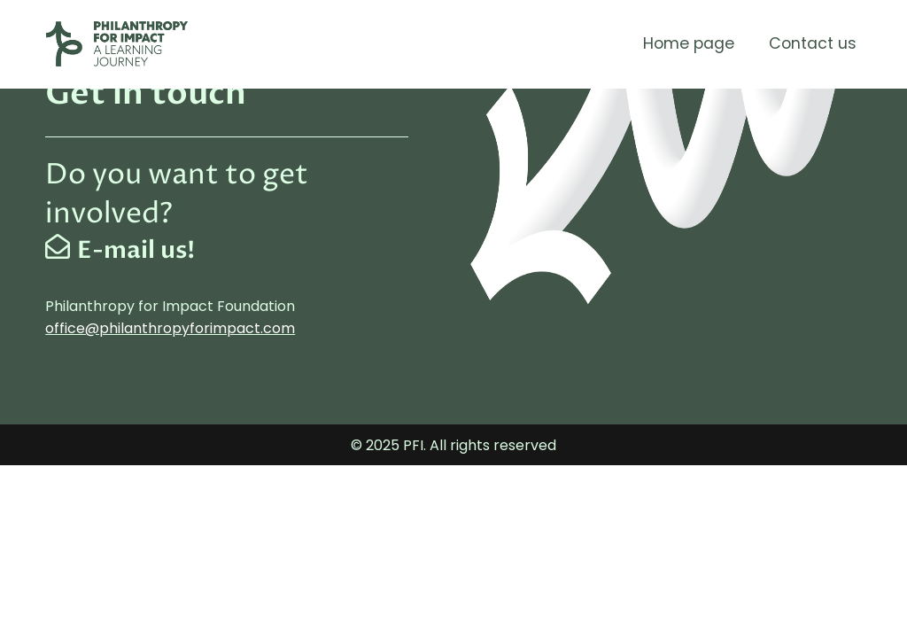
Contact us (813, 43)
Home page (688, 43)
